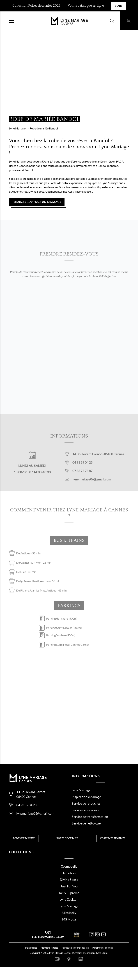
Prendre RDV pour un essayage (37, 201)
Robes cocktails (67, 838)
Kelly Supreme (69, 893)
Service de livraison (85, 810)
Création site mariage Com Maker (90, 952)
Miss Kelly (69, 913)
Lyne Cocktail (69, 899)
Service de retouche (85, 803)
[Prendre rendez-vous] (128, 20)
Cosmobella (69, 866)
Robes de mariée (24, 838)
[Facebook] (91, 934)
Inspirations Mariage (86, 797)
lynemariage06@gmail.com (91, 483)
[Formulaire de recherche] (112, 20)
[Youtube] (103, 934)
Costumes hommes (112, 838)
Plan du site (31, 947)
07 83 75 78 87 (82, 474)
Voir (118, 5)
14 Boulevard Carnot (87, 457)
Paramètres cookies (102, 947)
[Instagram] (97, 934)
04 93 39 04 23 (82, 466)
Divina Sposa (69, 880)
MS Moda (69, 919)
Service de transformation (90, 817)
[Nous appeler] (69, 958)
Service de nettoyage (86, 823)
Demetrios (69, 873)
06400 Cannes (114, 457)
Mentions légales (49, 947)
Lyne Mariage (81, 790)
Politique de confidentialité (75, 947)
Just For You (69, 886)
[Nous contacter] (57, 958)
